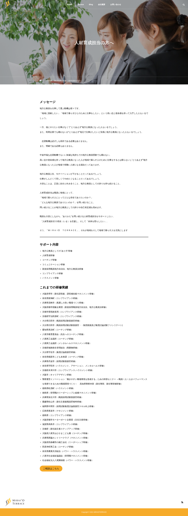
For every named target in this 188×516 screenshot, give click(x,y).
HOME (69, 4)
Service (80, 4)
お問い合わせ (115, 4)
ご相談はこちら (51, 468)
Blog (91, 4)
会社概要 (101, 4)
